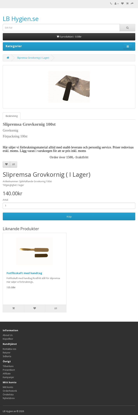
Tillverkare (8, 366)
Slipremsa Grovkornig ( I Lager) (33, 57)
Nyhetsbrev (9, 398)
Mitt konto (8, 387)
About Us (7, 335)
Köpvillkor (8, 338)
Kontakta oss (9, 349)
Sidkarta (7, 356)
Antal (5, 199)
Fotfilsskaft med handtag (24, 273)
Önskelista (8, 394)
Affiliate (7, 373)
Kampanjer (8, 377)
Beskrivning (12, 116)
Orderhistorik (10, 390)
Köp (69, 216)
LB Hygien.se (21, 19)
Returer (6, 352)
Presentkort (9, 369)
